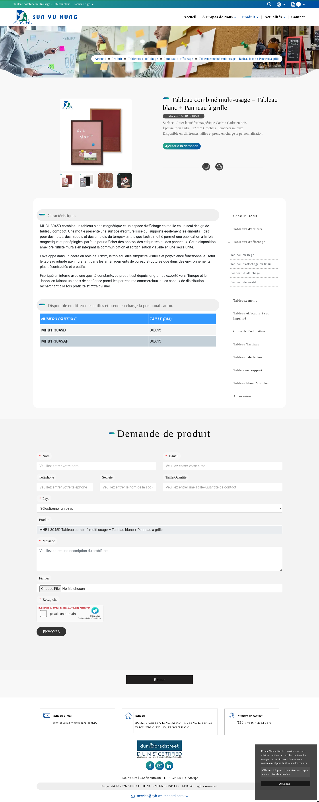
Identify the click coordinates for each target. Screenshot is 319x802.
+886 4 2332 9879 (259, 722)
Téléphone (46, 477)
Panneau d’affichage (178, 58)
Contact (298, 17)
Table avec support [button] (247, 370)
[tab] (254, 216)
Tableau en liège (242, 255)
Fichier (44, 578)
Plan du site (128, 778)
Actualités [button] (273, 17)
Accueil (190, 17)
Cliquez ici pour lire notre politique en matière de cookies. (285, 772)
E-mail (172, 456)
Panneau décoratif (243, 282)
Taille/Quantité (176, 477)
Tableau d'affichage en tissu (250, 264)
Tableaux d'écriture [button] (248, 229)
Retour (159, 680)
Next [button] (126, 135)
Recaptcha (48, 599)
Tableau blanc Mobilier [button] (251, 383)
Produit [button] (248, 17)
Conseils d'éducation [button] (249, 331)
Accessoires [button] (242, 396)
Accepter (284, 783)
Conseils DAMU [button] (246, 216)
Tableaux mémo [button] (245, 300)
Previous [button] (66, 135)
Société (107, 477)
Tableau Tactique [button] (246, 344)
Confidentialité (151, 778)
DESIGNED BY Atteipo (181, 778)
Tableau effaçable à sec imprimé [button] (251, 316)
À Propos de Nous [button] (217, 17)
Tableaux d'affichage (143, 58)
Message (47, 541)
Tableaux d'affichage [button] (249, 242)
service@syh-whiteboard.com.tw (75, 722)
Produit (117, 58)
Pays (44, 498)
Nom (44, 456)
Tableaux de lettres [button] (248, 357)
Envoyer (51, 631)
